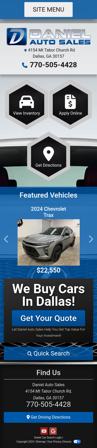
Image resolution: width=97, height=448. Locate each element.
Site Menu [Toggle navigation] (48, 9)
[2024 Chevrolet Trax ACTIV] (48, 242)
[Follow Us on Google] (53, 431)
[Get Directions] (48, 156)
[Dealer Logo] (48, 37)
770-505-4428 (53, 65)
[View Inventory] (26, 104)
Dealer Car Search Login (48, 437)
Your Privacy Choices (64, 441)
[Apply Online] (70, 104)
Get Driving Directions (49, 417)
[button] (6, 239)
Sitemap (40, 441)
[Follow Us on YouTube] (44, 431)
